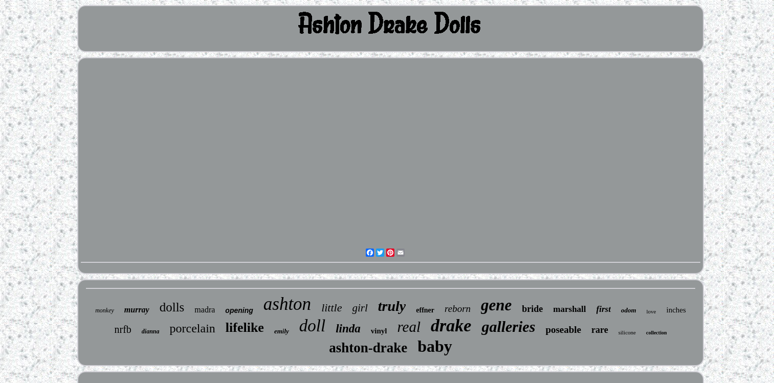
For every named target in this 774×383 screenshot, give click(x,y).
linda (348, 328)
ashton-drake (368, 347)
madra (204, 309)
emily (281, 331)
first (603, 309)
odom (628, 310)
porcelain (192, 328)
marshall (569, 309)
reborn (458, 308)
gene (496, 305)
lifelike (245, 327)
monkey (104, 310)
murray (136, 309)
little (331, 307)
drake (451, 325)
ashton (287, 304)
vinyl (379, 331)
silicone (627, 332)
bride (532, 309)
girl (359, 308)
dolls (172, 307)
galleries (508, 326)
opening (239, 310)
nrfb (123, 329)
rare (599, 330)
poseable (563, 329)
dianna (151, 331)
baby (434, 346)
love (651, 311)
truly (392, 306)
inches (676, 310)
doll (312, 326)
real (409, 327)
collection (656, 332)
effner (425, 310)
